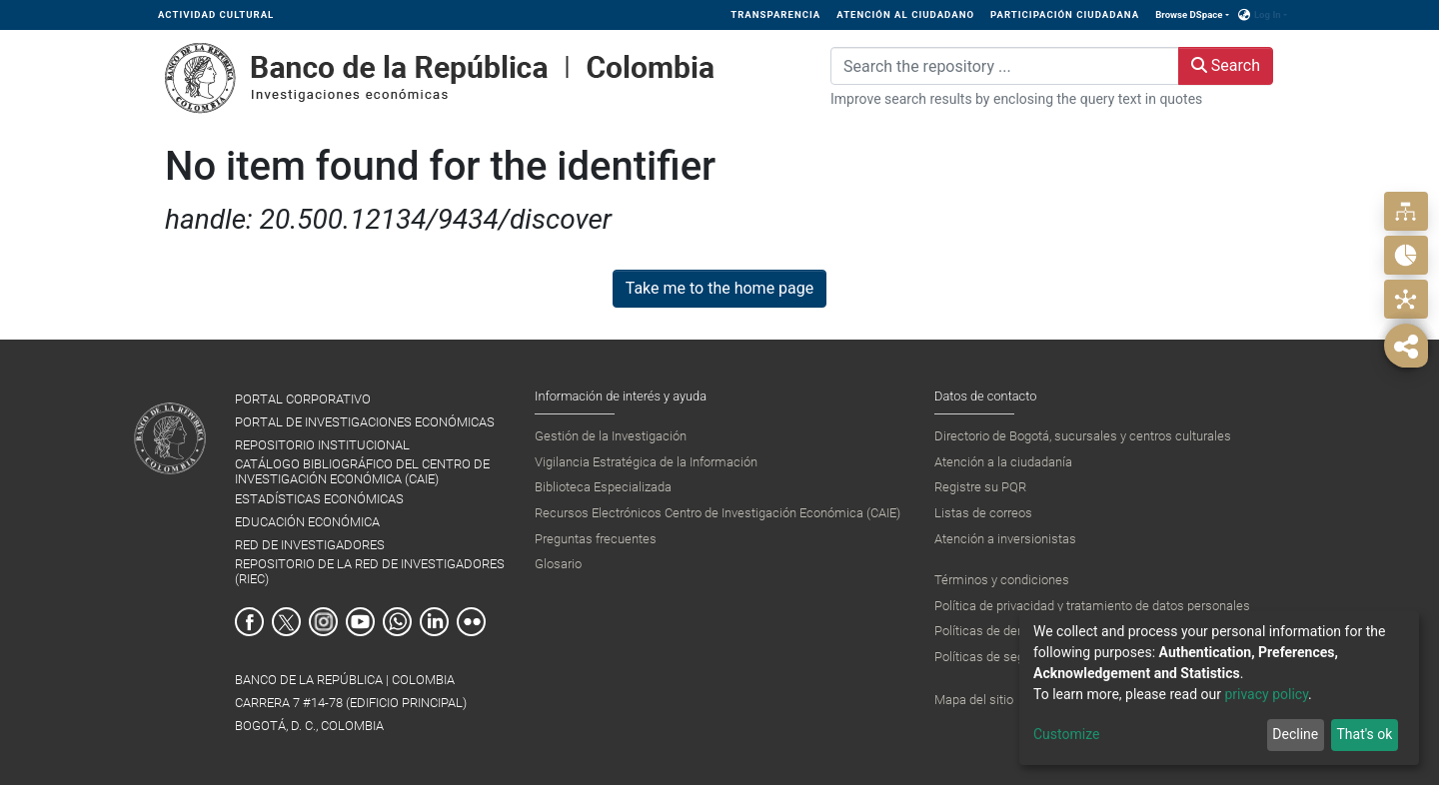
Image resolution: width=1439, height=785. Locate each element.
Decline (1295, 734)
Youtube (360, 621)
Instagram (323, 621)
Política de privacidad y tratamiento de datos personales (1092, 605)
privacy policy (1266, 694)
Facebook (249, 621)
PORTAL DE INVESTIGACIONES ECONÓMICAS (365, 421)
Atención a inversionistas (1005, 538)
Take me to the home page (720, 288)
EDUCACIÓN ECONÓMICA (307, 521)
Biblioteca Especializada (603, 486)
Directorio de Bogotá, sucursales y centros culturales (1082, 435)
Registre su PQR (980, 486)
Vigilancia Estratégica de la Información (646, 461)
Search (1225, 65)
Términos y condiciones (1001, 579)
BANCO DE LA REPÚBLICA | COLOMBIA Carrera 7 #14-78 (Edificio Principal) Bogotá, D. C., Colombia (351, 702)
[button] (1244, 15)
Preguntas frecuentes (596, 538)
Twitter (286, 621)
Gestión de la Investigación (611, 435)
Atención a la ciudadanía (1003, 461)
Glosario (558, 563)
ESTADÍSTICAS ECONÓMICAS (319, 498)
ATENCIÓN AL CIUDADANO (905, 14)
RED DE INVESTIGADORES (310, 544)
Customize (1066, 734)
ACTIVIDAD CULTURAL (216, 14)
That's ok (1364, 734)
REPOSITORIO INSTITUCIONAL (322, 444)
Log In (1267, 14)
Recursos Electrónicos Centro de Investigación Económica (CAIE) (717, 512)
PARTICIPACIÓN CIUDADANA (1064, 14)
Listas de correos (983, 512)
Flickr (471, 621)
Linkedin (434, 621)
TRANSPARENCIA (775, 14)
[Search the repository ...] (1004, 66)
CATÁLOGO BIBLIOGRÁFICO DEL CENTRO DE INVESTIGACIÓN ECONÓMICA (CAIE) (362, 471)
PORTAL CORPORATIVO (303, 399)
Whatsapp (397, 621)
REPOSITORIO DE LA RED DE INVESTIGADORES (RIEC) (370, 571)
